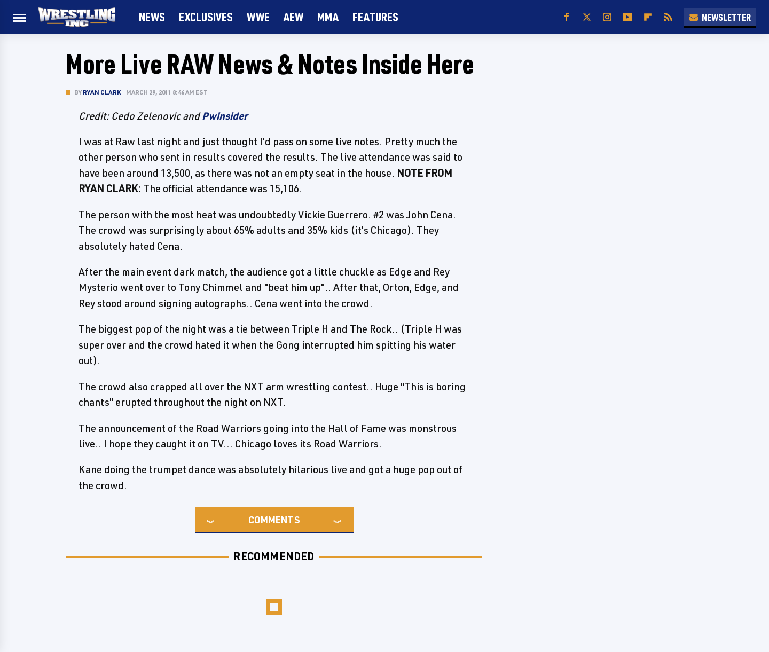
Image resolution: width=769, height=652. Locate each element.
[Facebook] (566, 17)
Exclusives (206, 17)
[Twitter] (587, 17)
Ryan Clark (102, 92)
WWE (258, 17)
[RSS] (668, 17)
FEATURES (375, 17)
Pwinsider (225, 115)
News (152, 17)
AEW (293, 17)
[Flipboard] (648, 17)
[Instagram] (607, 17)
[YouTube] (627, 17)
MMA (328, 17)
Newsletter (720, 17)
